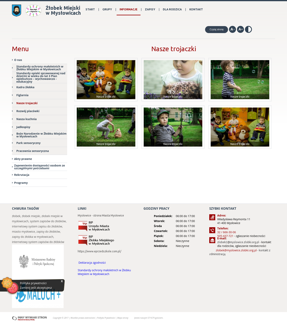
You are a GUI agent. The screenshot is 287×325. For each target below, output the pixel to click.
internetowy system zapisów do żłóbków (38, 242)
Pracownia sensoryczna (32, 151)
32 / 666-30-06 (226, 232)
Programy (21, 183)
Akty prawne (23, 159)
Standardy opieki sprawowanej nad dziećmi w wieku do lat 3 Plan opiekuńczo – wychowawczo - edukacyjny (40, 77)
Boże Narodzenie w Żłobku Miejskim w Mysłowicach (41, 135)
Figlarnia (22, 95)
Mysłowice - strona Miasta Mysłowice (101, 215)
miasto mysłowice (23, 231)
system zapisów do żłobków (48, 221)
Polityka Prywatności (106, 317)
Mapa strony (122, 317)
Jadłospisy (23, 127)
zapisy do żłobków (48, 231)
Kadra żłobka (25, 87)
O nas (18, 60)
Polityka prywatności (33, 283)
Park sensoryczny (28, 143)
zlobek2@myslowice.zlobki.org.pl (238, 242)
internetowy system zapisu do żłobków (37, 226)
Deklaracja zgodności (92, 262)
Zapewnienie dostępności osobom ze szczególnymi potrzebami (39, 166)
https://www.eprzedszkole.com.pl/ (99, 251)
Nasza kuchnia (26, 119)
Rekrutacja (21, 175)
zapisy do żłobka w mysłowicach (32, 237)
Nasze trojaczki (26, 103)
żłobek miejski (31, 216)
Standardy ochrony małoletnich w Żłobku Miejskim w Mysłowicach (39, 68)
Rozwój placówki (27, 111)
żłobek (16, 216)
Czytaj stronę (217, 29)
